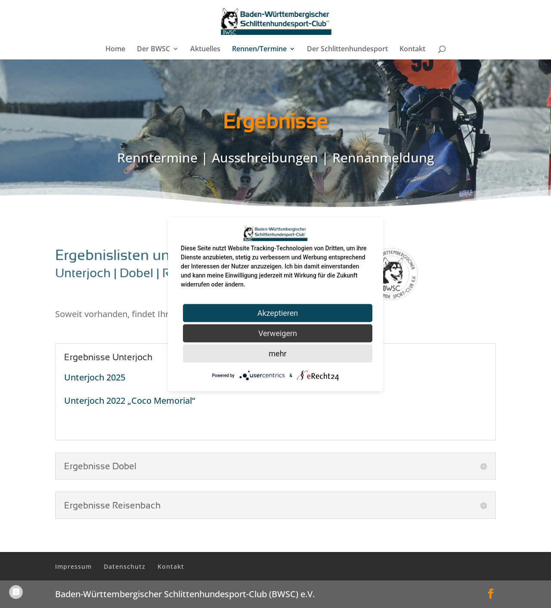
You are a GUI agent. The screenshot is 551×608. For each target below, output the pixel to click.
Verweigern (277, 332)
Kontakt (412, 49)
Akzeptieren (277, 312)
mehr (277, 353)
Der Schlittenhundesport (347, 49)
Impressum (73, 566)
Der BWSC (153, 49)
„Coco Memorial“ (161, 400)
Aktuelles (205, 49)
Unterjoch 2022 (95, 400)
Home (115, 49)
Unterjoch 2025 (94, 377)
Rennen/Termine (259, 49)
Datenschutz (124, 566)
